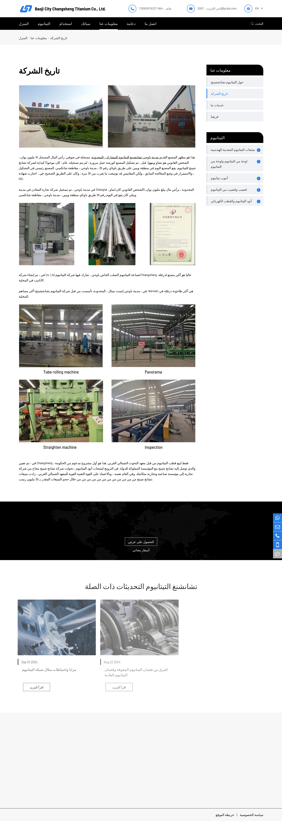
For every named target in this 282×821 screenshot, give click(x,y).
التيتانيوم (44, 23)
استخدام (65, 23)
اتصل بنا (150, 23)
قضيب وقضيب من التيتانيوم (229, 189)
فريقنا (215, 117)
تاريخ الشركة (58, 38)
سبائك (85, 23)
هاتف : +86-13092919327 (155, 8)
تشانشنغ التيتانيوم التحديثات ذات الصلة (141, 586)
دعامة (131, 23)
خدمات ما (217, 105)
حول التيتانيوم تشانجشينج (227, 82)
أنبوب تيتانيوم (219, 178)
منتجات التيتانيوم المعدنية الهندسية (233, 150)
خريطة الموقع (225, 815)
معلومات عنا (108, 23)
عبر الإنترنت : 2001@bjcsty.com (216, 8)
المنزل (24, 23)
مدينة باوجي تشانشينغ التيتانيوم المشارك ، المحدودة (125, 157)
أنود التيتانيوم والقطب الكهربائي (231, 201)
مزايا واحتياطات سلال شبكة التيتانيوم (46, 669)
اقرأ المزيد (34, 687)
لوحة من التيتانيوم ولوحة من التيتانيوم (229, 163)
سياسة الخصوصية (251, 815)
